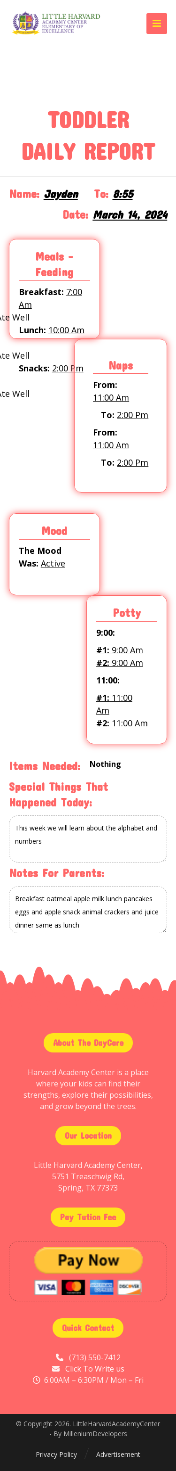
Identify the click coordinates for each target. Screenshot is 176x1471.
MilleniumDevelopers (95, 1433)
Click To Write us (94, 1369)
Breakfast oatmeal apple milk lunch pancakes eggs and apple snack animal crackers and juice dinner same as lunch (88, 909)
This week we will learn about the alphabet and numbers (88, 839)
